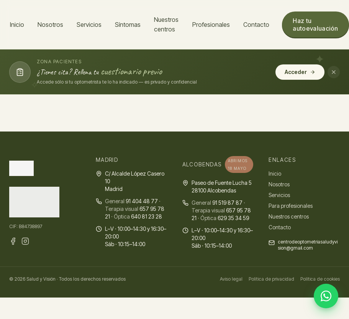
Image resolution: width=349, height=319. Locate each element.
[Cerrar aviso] (334, 72)
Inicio (17, 24)
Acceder (300, 72)
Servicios (89, 24)
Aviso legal (231, 279)
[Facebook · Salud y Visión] (13, 241)
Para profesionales (291, 205)
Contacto (256, 24)
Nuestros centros (166, 24)
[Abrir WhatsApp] (326, 296)
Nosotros (50, 24)
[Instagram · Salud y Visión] (25, 241)
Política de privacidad (271, 279)
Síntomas (128, 24)
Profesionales (211, 24)
